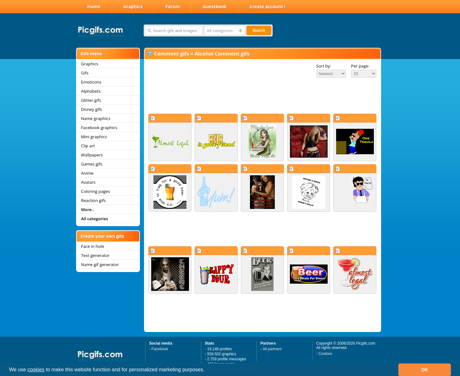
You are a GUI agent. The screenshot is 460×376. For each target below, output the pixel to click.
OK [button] (424, 369)
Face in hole (92, 246)
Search (258, 30)
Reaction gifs (93, 200)
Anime (87, 173)
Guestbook (215, 6)
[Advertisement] (262, 95)
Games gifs (92, 164)
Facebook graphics (99, 127)
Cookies (325, 353)
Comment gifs (171, 53)
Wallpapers (92, 155)
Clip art (88, 146)
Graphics (132, 6)
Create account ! (267, 6)
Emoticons (91, 82)
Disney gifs (91, 109)
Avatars (88, 182)
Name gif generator (100, 264)
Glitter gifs (91, 100)
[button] (207, 370)
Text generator (95, 255)
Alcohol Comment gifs (222, 53)
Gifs (85, 73)
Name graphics (95, 118)
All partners (272, 349)
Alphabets (91, 91)
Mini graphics (94, 136)
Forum (172, 6)
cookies (35, 369)
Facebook (160, 349)
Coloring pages (95, 191)
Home (93, 6)
